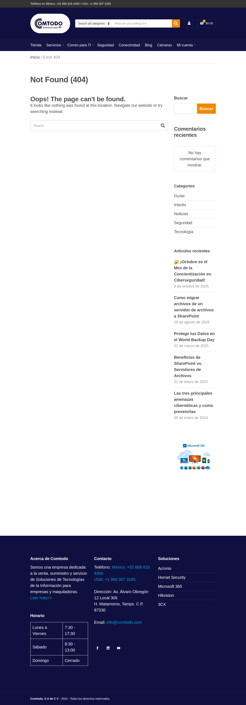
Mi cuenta (185, 45)
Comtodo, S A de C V (44, 698)
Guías (179, 196)
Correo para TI (79, 45)
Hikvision (166, 595)
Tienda (35, 45)
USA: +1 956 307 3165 (115, 579)
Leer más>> (41, 598)
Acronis (164, 568)
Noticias (181, 214)
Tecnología (183, 231)
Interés (180, 205)
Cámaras (164, 45)
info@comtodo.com (124, 622)
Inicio (35, 57)
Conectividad (129, 45)
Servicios (53, 45)
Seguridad (105, 45)
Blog (148, 45)
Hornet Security (171, 577)
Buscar (181, 98)
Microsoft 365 (170, 586)
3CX (162, 604)
